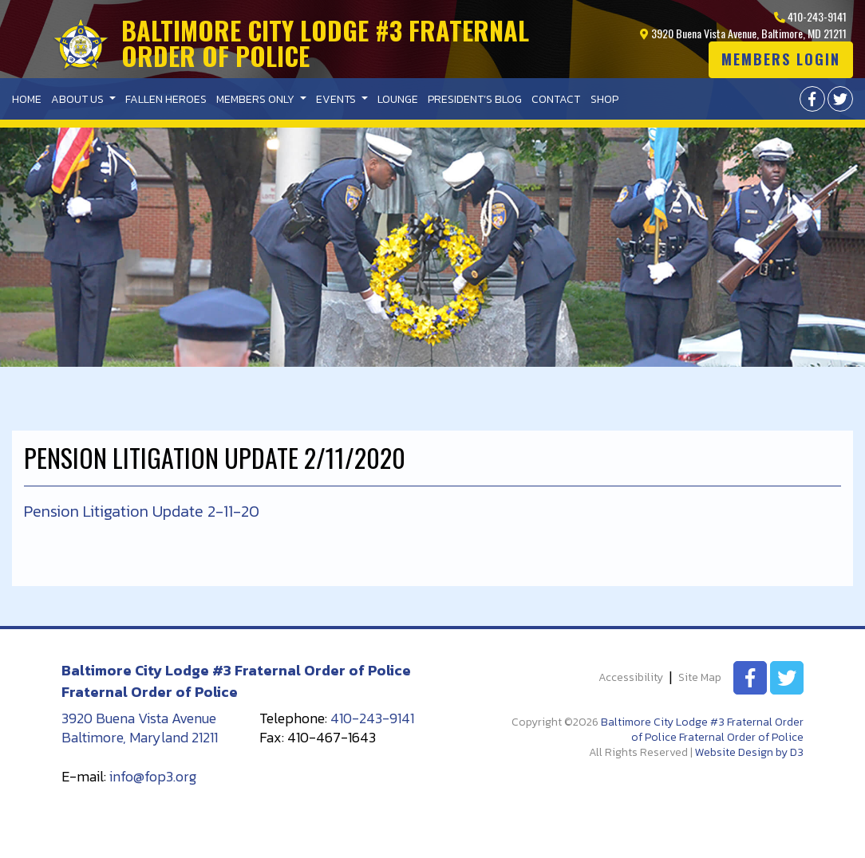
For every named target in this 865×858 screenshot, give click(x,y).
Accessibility (630, 678)
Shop (604, 99)
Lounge (397, 99)
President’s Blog (475, 99)
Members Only (256, 99)
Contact (555, 99)
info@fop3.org (152, 776)
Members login (780, 59)
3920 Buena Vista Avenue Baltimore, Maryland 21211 (139, 727)
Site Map (699, 678)
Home (26, 99)
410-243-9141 (810, 16)
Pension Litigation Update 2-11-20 (141, 511)
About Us (78, 99)
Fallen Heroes (166, 99)
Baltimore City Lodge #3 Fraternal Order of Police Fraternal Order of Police (702, 730)
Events (337, 99)
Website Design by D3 (749, 752)
